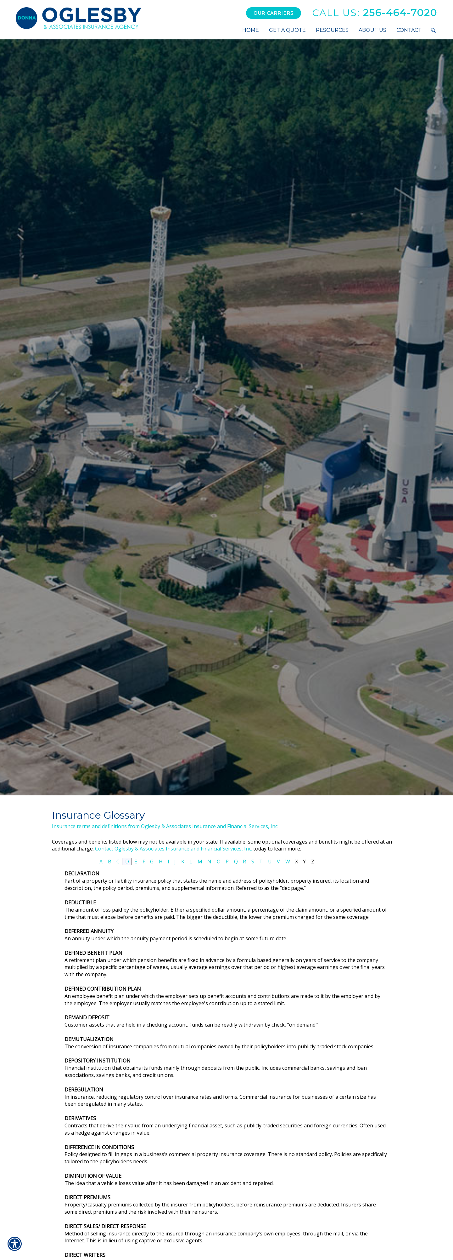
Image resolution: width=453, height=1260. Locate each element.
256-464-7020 (374, 13)
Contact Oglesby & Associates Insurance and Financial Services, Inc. (173, 848)
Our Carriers (274, 13)
